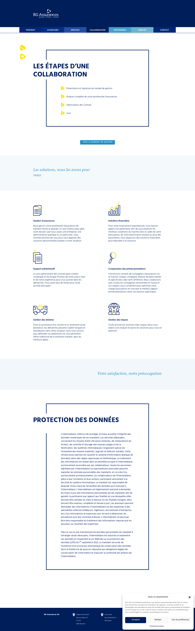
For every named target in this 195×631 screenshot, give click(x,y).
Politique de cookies (157, 626)
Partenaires (120, 30)
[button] (189, 597)
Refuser (158, 620)
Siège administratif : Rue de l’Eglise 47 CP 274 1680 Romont (83, 619)
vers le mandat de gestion (97, 142)
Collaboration (97, 30)
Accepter (136, 620)
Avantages (52, 30)
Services (75, 30)
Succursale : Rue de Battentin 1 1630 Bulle (111, 617)
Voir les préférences (180, 620)
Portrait (30, 30)
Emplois (142, 30)
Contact (164, 30)
